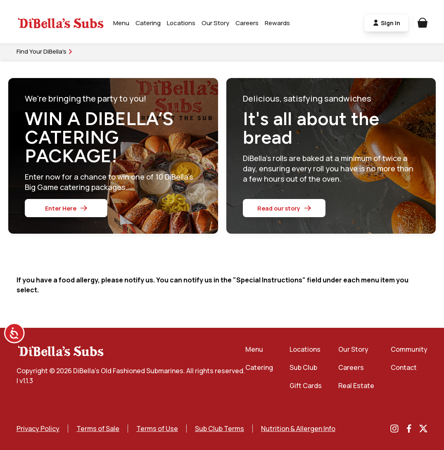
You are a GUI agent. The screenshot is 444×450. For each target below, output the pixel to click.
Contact (404, 367)
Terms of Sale (97, 428)
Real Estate (356, 385)
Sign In (386, 23)
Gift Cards (306, 385)
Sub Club (303, 367)
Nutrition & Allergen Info (298, 428)
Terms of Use (157, 428)
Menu (121, 23)
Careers (247, 23)
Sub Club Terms (219, 428)
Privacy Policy (38, 428)
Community (409, 349)
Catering (148, 23)
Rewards (277, 23)
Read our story (284, 208)
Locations (181, 23)
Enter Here (66, 208)
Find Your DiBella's (45, 51)
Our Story (215, 23)
